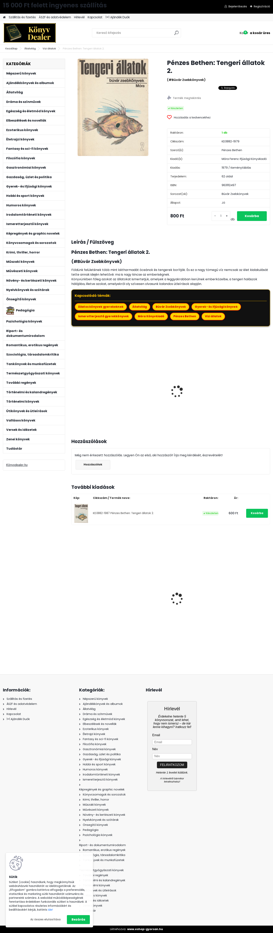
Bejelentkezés (237, 6)
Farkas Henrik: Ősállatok (243, 388)
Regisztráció (262, 6)
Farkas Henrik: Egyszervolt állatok (194, 389)
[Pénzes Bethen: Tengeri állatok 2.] (113, 107)
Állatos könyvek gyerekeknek (100, 307)
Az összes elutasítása (45, 919)
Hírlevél (79, 17)
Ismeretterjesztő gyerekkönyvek (103, 316)
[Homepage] (4, 17)
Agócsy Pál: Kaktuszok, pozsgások (141, 389)
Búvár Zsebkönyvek (171, 307)
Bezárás (78, 919)
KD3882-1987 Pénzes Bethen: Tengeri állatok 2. (123, 513)
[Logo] (29, 33)
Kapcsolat (95, 17)
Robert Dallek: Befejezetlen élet (245, 603)
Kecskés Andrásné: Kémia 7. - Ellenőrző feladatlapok (144, 601)
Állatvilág (30, 48)
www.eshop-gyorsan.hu (145, 929)
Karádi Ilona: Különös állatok (90, 389)
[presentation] (73, 387)
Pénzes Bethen (184, 316)
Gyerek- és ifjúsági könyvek (216, 307)
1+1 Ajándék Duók (118, 17)
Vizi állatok (49, 48)
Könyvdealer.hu (17, 465)
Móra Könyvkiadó (151, 316)
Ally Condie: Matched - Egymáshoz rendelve (192, 603)
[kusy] (221, 216)
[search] (176, 34)
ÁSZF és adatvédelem (55, 17)
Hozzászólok (93, 464)
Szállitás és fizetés (22, 17)
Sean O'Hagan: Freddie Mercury (91, 592)
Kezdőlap (11, 48)
